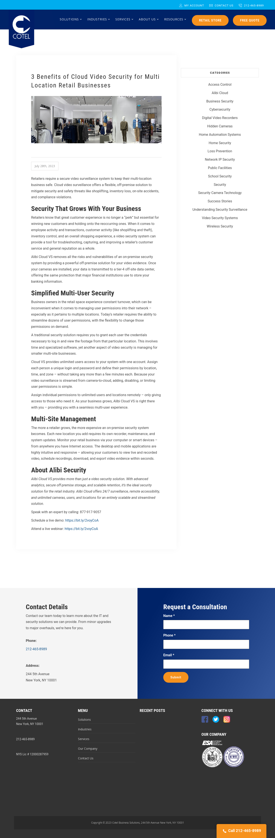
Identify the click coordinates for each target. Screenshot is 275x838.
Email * (168, 655)
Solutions (84, 719)
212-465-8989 (251, 5)
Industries (85, 729)
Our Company (87, 748)
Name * (169, 616)
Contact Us (221, 5)
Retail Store (210, 20)
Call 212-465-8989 (241, 831)
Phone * (169, 635)
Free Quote (250, 20)
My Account (191, 5)
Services (83, 739)
